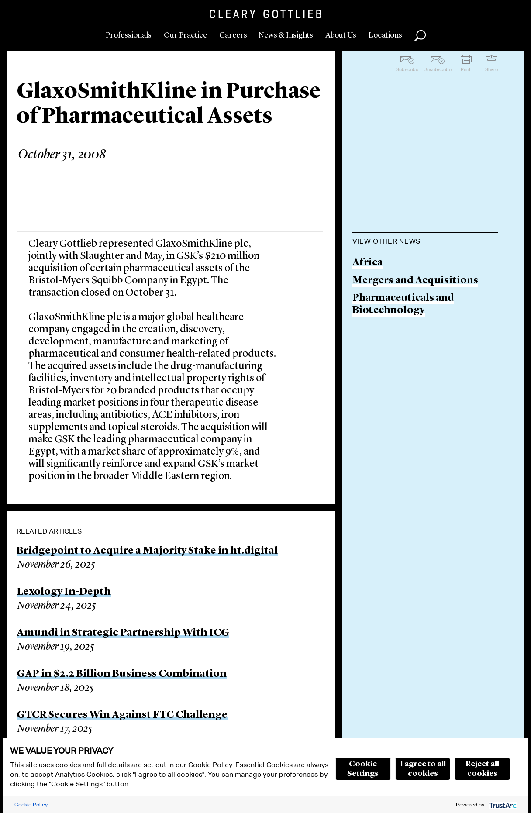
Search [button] (420, 35)
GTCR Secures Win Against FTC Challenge (122, 715)
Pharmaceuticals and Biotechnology (403, 304)
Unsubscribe (438, 69)
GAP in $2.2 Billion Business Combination (122, 674)
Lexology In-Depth (64, 592)
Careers (233, 35)
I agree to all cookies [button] (423, 769)
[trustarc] (502, 804)
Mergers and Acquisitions (415, 281)
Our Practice (185, 35)
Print (466, 69)
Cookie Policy (31, 804)
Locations (385, 35)
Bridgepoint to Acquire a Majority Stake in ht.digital (147, 551)
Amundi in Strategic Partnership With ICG (123, 633)
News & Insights (286, 35)
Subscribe (407, 69)
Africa (367, 263)
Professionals (129, 35)
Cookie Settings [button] (363, 769)
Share (491, 69)
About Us (340, 35)
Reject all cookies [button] (482, 769)
